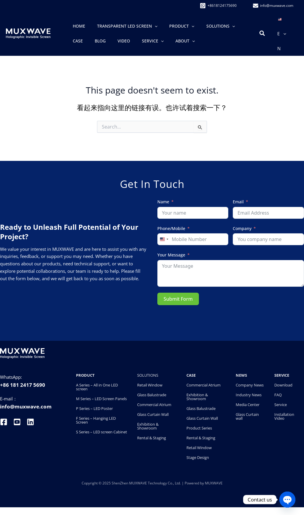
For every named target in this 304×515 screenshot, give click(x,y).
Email (238, 202)
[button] (143, 26)
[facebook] (4, 422)
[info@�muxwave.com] (274, 5)
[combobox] (164, 239)
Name (163, 202)
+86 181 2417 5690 (22, 384)
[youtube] (17, 422)
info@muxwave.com (26, 406)
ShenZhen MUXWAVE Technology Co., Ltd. (147, 483)
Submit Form (178, 299)
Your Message (171, 255)
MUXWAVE (214, 483)
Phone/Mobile (171, 228)
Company (242, 228)
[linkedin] (30, 422)
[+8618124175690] (219, 6)
